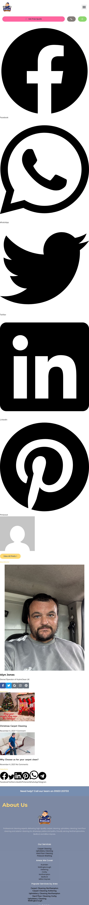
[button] (84, 7)
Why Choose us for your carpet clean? (19, 759)
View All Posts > (11, 556)
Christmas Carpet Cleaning (13, 726)
